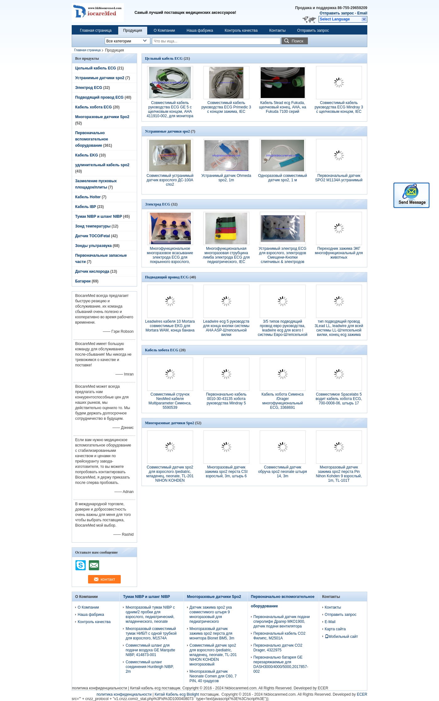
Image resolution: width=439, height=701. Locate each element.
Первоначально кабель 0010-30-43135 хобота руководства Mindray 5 (226, 398)
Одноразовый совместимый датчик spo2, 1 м (282, 177)
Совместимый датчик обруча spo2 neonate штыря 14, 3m (282, 471)
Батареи (83, 281)
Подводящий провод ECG (99, 97)
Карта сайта (335, 629)
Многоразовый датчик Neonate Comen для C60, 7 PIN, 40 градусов (213, 676)
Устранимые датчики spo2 (99, 78)
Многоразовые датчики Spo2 (102, 117)
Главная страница (96, 30)
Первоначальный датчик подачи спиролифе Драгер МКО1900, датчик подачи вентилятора (281, 621)
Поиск (297, 41)
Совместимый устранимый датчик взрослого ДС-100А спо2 (170, 180)
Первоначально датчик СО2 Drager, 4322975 (278, 647)
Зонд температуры (93, 226)
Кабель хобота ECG (93, 107)
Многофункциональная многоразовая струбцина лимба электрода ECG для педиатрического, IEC (226, 255)
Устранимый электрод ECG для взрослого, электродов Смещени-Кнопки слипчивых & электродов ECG (283, 257)
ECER (323, 688)
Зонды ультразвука (93, 246)
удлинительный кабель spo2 (102, 165)
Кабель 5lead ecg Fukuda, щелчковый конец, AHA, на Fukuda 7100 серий (282, 107)
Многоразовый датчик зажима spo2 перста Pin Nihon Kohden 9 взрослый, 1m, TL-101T (339, 474)
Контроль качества (241, 30)
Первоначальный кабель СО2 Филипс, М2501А (279, 635)
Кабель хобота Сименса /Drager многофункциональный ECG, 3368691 (282, 401)
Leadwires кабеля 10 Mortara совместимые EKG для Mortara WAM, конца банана (170, 325)
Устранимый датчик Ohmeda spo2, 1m (226, 177)
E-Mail (330, 622)
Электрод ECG (88, 87)
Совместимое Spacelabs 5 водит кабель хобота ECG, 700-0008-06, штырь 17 (339, 398)
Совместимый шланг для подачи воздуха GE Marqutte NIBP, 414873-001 (150, 650)
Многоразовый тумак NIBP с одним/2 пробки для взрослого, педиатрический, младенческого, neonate (150, 614)
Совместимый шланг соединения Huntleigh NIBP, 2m (149, 667)
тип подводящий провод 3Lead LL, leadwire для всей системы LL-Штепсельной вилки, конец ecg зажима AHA (338, 330)
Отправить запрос (337, 13)
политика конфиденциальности (99, 688)
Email (362, 13)
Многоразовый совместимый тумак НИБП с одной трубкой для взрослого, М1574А (150, 633)
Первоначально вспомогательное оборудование (91, 139)
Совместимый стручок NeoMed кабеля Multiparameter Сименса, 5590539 (169, 401)
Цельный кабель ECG (95, 68)
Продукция (132, 30)
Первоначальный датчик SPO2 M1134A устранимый (338, 177)
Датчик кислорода (92, 271)
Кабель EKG (86, 155)
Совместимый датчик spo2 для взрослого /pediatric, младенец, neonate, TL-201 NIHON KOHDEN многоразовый (169, 476)
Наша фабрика (200, 30)
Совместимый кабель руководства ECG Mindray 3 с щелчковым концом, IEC (338, 107)
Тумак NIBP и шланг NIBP (98, 216)
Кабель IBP (85, 207)
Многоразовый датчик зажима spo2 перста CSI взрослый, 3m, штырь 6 (226, 471)
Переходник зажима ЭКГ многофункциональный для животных (339, 253)
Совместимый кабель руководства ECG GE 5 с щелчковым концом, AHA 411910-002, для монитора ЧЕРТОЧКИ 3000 (170, 112)
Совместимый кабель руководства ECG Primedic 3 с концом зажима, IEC (226, 107)
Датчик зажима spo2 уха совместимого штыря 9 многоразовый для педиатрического (211, 614)
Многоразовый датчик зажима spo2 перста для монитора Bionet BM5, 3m (212, 633)
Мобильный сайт (341, 636)
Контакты (277, 30)
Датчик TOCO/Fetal (92, 236)
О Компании (164, 30)
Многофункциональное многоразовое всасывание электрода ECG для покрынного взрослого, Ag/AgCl (170, 257)
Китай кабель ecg (145, 688)
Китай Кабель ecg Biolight (177, 694)
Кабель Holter (88, 197)
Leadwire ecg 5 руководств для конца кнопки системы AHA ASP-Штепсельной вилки (226, 328)
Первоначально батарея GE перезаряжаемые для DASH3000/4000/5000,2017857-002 (280, 664)
